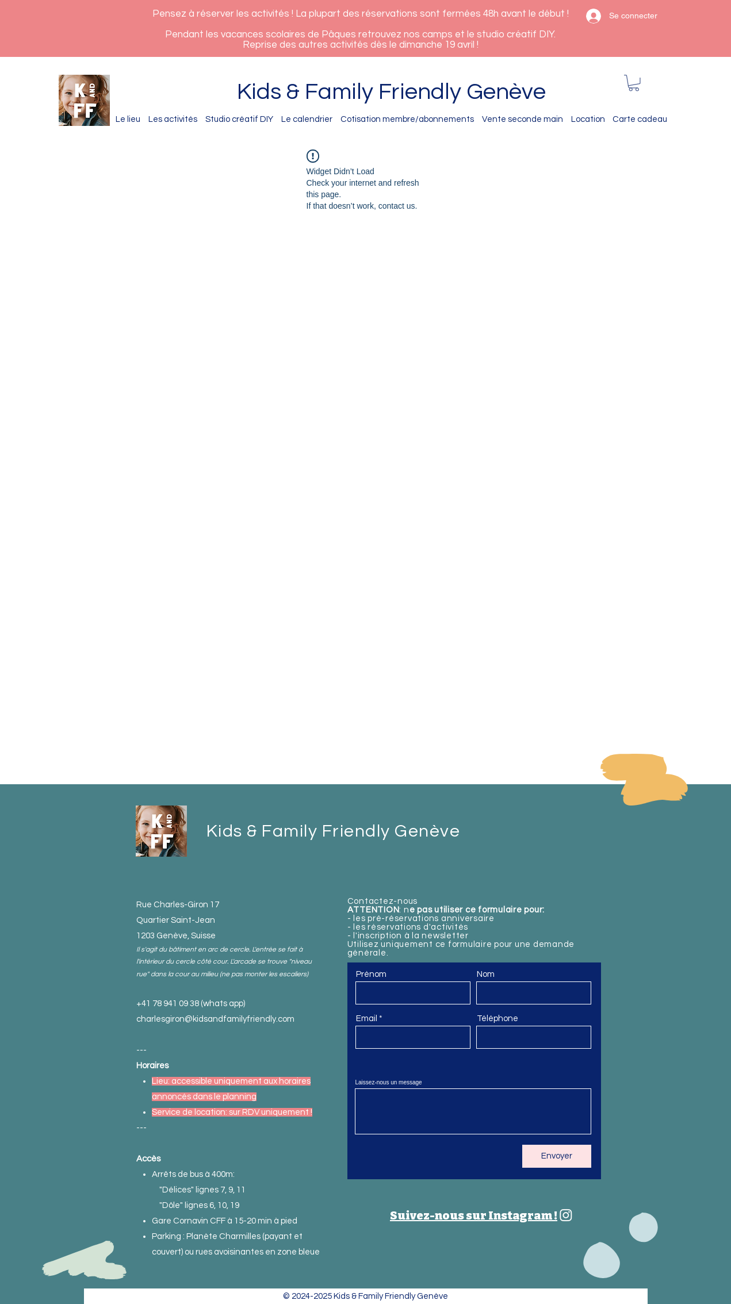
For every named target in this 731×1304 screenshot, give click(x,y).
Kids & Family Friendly (351, 91)
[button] (634, 83)
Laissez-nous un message (388, 1083)
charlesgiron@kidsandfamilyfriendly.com (215, 1019)
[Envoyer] (556, 1156)
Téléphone (497, 1018)
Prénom (371, 974)
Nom (486, 974)
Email (366, 1018)
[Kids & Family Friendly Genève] (566, 1215)
